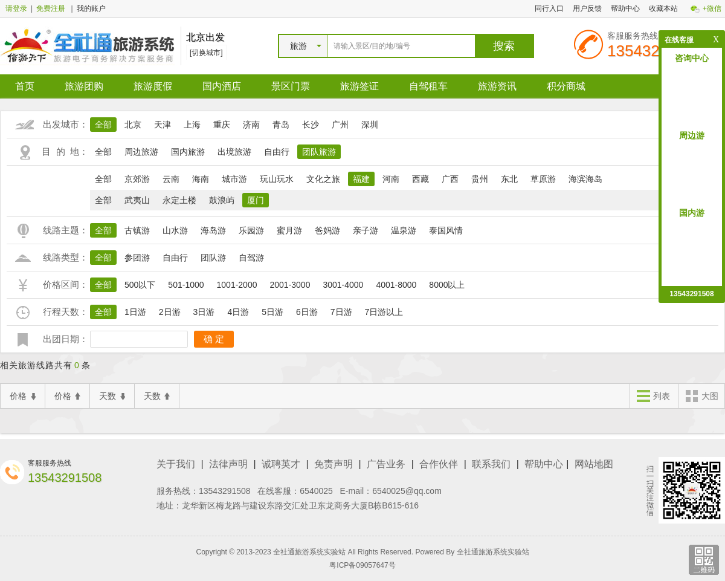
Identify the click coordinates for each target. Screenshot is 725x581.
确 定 (214, 339)
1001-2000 (237, 285)
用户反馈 (587, 8)
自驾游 (251, 257)
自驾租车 (428, 86)
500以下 (139, 285)
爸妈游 (327, 230)
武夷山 (137, 200)
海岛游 (213, 230)
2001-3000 (289, 285)
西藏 (420, 179)
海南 (200, 179)
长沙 (310, 124)
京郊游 (137, 179)
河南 (390, 179)
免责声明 (333, 464)
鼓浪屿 (221, 200)
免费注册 (50, 8)
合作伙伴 (438, 464)
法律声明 (228, 464)
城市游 (234, 179)
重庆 (221, 124)
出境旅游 (234, 152)
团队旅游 (319, 152)
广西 (450, 179)
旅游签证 (359, 86)
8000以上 (447, 285)
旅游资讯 (497, 86)
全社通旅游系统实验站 (493, 552)
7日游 (341, 312)
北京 (132, 124)
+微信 (712, 8)
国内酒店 (221, 86)
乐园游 (251, 230)
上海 (192, 124)
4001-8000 (396, 285)
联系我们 (491, 464)
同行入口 (549, 8)
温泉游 (403, 230)
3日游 (204, 312)
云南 (171, 179)
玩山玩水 (277, 179)
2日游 (170, 312)
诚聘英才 (281, 464)
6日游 (307, 312)
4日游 (238, 312)
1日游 (135, 312)
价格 (23, 396)
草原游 (543, 179)
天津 (162, 124)
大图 (701, 397)
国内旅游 (188, 152)
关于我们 (175, 464)
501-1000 (186, 285)
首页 (24, 86)
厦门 (255, 200)
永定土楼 (179, 200)
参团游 (137, 257)
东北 (509, 179)
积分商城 (566, 86)
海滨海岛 (585, 179)
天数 (112, 396)
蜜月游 (289, 230)
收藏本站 (663, 8)
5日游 (272, 312)
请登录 (16, 8)
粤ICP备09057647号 (362, 565)
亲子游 (365, 230)
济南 (251, 124)
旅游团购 (84, 86)
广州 (340, 124)
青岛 (280, 124)
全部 (103, 124)
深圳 (369, 124)
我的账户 (91, 8)
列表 (653, 397)
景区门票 (290, 86)
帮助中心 (625, 8)
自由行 (276, 152)
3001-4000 (343, 285)
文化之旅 (323, 179)
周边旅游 (141, 152)
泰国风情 (446, 230)
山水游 (175, 230)
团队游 (213, 257)
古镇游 (137, 230)
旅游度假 (153, 86)
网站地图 (594, 464)
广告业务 (386, 464)
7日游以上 (384, 312)
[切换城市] (206, 52)
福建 (361, 179)
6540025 (316, 491)
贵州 (479, 179)
